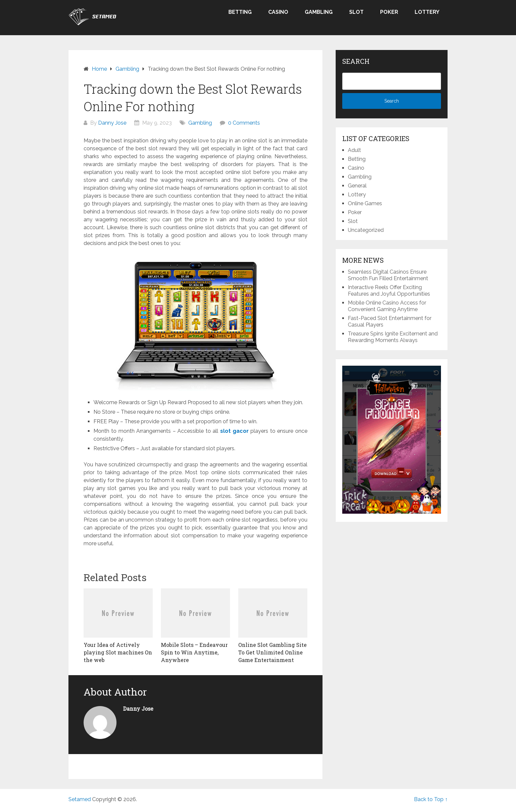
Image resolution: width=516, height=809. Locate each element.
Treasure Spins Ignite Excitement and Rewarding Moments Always (393, 337)
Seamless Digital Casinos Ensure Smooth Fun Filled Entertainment (388, 275)
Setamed (79, 799)
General (357, 186)
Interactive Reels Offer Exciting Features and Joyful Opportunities (389, 290)
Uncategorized (366, 230)
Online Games (365, 203)
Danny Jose (112, 123)
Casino (278, 12)
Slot (356, 12)
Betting (240, 12)
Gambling (319, 12)
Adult (354, 150)
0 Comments (244, 123)
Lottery (427, 12)
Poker (389, 12)
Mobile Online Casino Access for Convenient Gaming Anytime (387, 306)
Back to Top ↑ (431, 799)
